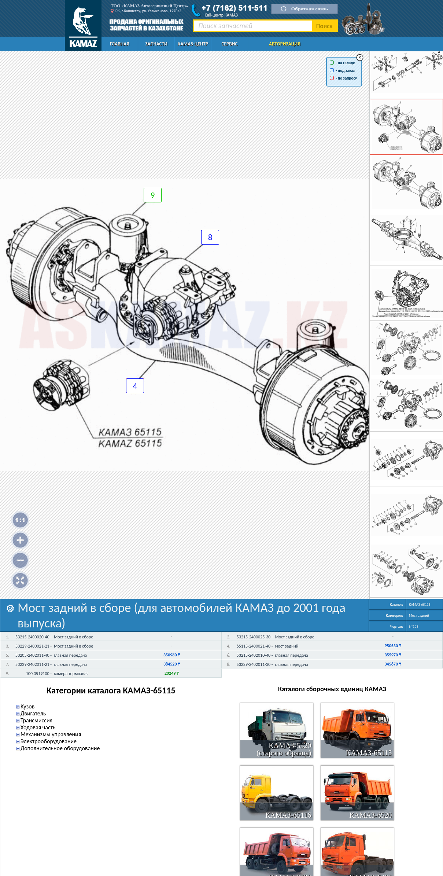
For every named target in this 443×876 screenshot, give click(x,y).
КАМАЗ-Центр (193, 44)
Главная (119, 44)
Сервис (230, 44)
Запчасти (156, 44)
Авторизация (284, 44)
